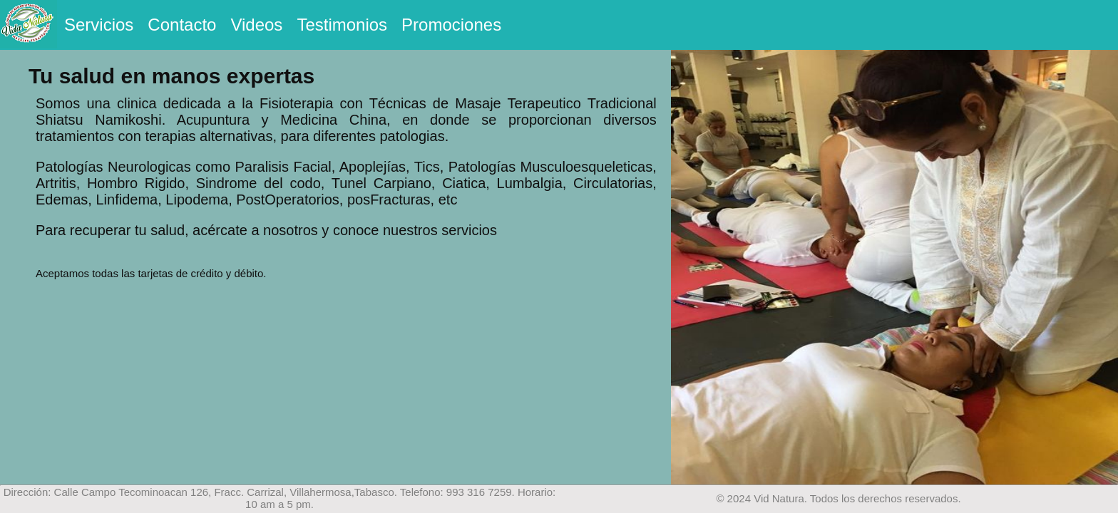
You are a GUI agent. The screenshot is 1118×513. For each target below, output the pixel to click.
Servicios (98, 24)
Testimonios (342, 24)
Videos (256, 24)
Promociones (451, 24)
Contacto (182, 24)
